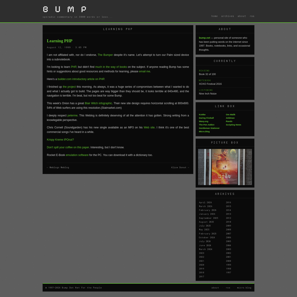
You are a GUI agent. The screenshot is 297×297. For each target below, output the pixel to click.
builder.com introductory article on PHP (81, 79)
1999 (228, 264)
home (214, 16)
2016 (228, 202)
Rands (229, 121)
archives (227, 16)
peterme (72, 115)
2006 (228, 237)
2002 (228, 253)
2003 (228, 249)
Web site (149, 127)
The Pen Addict (206, 125)
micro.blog (244, 287)
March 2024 (205, 249)
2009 (228, 225)
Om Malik (230, 114)
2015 (228, 206)
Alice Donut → (180, 167)
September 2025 (208, 218)
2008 (228, 229)
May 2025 (204, 229)
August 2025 (206, 221)
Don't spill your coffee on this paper (68, 147)
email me (144, 71)
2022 (201, 256)
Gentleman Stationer (209, 128)
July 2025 (205, 225)
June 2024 (205, 245)
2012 (228, 218)
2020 (201, 264)
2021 (201, 260)
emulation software (77, 155)
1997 (228, 272)
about (242, 16)
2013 (228, 213)
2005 (228, 241)
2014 (228, 210)
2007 (228, 233)
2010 (228, 221)
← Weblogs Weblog (58, 167)
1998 (228, 268)
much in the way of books (111, 66)
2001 (228, 256)
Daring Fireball (206, 118)
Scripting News (233, 125)
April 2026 (205, 202)
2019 (201, 268)
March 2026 (205, 206)
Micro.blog (204, 131)
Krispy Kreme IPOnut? (60, 139)
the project (69, 86)
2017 (201, 276)
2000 (228, 260)
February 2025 (207, 233)
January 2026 (207, 213)
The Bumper (105, 55)
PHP (73, 66)
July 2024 (205, 241)
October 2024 (207, 237)
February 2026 (207, 210)
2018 (201, 272)
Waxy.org (203, 121)
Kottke (202, 114)
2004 (228, 245)
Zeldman (230, 118)
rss (252, 16)
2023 (201, 253)
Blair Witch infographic (98, 103)
